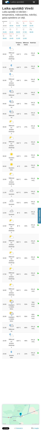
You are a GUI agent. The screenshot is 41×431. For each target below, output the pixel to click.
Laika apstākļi (14, 2)
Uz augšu (35, 428)
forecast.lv (19, 428)
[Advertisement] (20, 381)
